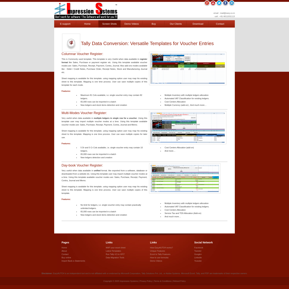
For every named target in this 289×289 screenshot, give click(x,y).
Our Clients (176, 23)
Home (87, 23)
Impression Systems (86, 10)
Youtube (198, 261)
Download (198, 23)
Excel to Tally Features (160, 254)
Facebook (198, 248)
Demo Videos (131, 23)
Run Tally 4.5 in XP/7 (115, 254)
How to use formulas (159, 257)
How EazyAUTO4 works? (161, 248)
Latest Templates (113, 251)
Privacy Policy (146, 281)
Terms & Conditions (162, 281)
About (64, 251)
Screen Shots (109, 23)
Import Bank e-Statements (73, 261)
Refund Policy (179, 281)
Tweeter (197, 251)
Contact (220, 23)
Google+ (198, 254)
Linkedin (198, 257)
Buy (154, 23)
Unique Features (157, 251)
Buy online (66, 257)
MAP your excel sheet (116, 248)
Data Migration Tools (115, 257)
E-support (65, 23)
